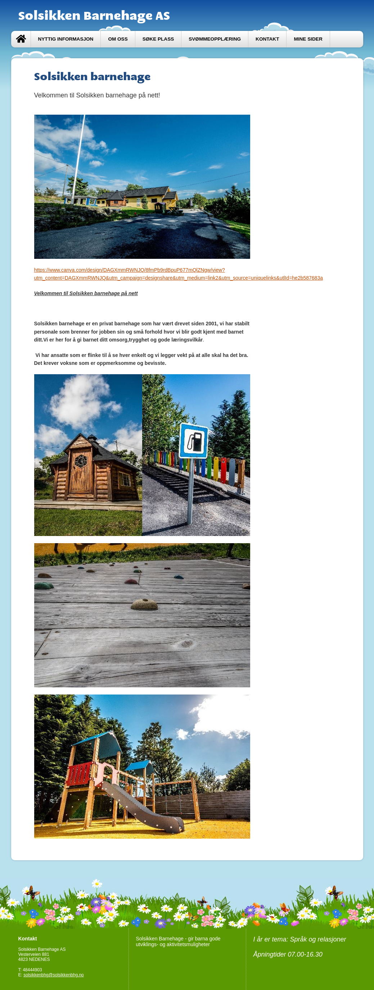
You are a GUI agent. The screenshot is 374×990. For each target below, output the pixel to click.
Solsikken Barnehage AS (94, 15)
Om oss (117, 39)
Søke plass (158, 39)
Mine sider (308, 39)
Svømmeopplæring (215, 39)
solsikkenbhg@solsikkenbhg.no (53, 974)
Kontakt (267, 39)
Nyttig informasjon (66, 39)
